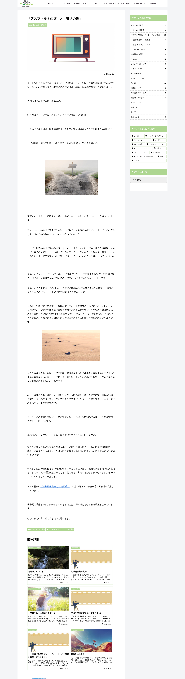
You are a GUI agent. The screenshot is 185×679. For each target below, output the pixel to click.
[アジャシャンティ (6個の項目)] (141, 140)
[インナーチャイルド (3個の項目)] (142, 148)
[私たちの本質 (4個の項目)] (138, 144)
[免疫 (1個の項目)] (162, 156)
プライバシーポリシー (109, 671)
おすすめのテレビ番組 (36, 529)
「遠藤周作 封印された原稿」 (55, 486)
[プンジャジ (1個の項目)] (149, 160)
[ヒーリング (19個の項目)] (137, 136)
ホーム (70, 671)
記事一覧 (78, 671)
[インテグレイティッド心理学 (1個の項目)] (143, 156)
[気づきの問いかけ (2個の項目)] (158, 152)
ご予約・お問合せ (91, 671)
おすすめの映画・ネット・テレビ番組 (60, 529)
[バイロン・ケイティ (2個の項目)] (140, 152)
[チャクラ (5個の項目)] (159, 140)
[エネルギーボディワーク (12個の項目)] (155, 136)
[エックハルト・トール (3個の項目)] (156, 144)
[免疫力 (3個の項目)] (160, 148)
